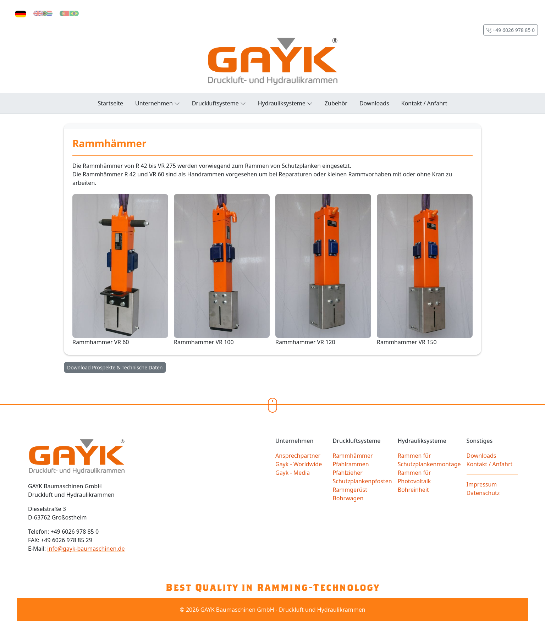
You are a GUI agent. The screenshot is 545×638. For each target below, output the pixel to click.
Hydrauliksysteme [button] (285, 103)
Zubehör (336, 103)
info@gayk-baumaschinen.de (86, 548)
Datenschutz (483, 493)
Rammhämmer (352, 456)
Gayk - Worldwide (298, 464)
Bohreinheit (413, 490)
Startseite (110, 103)
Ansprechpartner (297, 456)
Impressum (482, 484)
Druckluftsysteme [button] (219, 103)
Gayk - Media (292, 473)
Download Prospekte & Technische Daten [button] (115, 367)
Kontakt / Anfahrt (424, 103)
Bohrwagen (347, 498)
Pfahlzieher (347, 473)
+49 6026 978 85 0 (510, 30)
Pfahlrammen (350, 464)
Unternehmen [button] (157, 103)
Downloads (374, 103)
